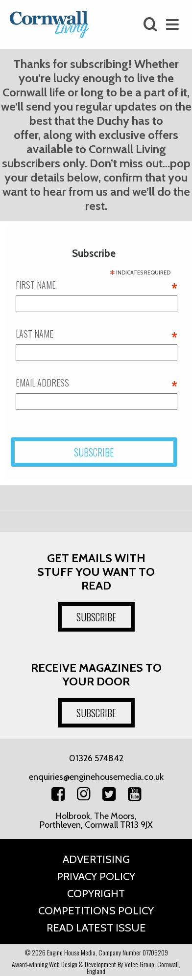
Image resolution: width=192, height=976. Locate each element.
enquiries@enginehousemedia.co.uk (96, 776)
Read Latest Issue (96, 927)
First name (96, 285)
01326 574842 (96, 758)
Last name (96, 334)
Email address (96, 382)
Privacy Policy (96, 876)
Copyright (96, 893)
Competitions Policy (96, 910)
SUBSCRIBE (96, 617)
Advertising (96, 859)
